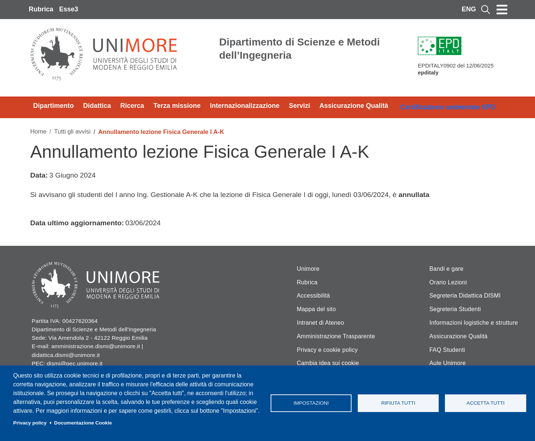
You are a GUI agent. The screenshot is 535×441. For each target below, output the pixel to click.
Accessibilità (313, 295)
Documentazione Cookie (83, 423)
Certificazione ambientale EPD (448, 107)
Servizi (299, 105)
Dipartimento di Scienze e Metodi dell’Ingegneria (299, 48)
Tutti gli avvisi (72, 131)
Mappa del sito (316, 309)
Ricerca (132, 105)
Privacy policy (30, 423)
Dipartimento (53, 105)
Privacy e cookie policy (327, 350)
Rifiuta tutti (398, 403)
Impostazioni (310, 403)
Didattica (97, 105)
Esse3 (68, 9)
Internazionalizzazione (244, 105)
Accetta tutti (486, 403)
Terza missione (177, 105)
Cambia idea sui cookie (328, 363)
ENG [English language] (469, 9)
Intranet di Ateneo (320, 323)
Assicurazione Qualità (353, 105)
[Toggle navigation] (502, 10)
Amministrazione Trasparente (336, 336)
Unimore (308, 269)
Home (38, 131)
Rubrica (41, 9)
